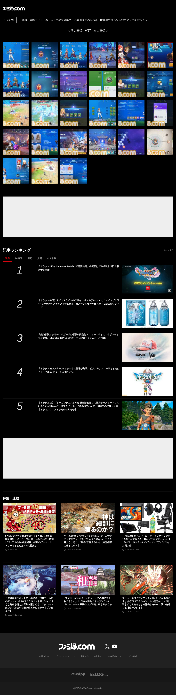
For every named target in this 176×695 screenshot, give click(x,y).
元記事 (9, 20)
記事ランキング (17, 250)
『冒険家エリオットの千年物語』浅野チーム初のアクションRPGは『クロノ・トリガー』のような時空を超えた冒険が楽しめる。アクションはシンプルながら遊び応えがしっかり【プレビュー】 (29, 604)
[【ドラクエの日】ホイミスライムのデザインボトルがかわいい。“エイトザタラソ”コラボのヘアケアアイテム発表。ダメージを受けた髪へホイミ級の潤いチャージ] (147, 313)
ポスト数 (51, 258)
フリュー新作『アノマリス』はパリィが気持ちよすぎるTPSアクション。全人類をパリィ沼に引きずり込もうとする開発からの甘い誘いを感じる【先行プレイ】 (146, 603)
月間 (39, 258)
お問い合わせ (45, 656)
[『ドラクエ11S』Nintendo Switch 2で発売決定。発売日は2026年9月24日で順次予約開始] (147, 279)
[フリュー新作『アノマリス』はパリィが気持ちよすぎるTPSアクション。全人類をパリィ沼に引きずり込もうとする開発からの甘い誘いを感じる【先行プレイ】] (146, 580)
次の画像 (99, 30)
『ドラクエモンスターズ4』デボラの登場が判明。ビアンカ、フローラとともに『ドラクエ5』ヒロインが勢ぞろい (78, 370)
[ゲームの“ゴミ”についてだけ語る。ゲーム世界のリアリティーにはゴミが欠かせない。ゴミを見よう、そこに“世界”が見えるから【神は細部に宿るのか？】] (88, 518)
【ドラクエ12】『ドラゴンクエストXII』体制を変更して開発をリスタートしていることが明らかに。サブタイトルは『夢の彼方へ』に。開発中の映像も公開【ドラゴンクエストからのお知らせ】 (78, 406)
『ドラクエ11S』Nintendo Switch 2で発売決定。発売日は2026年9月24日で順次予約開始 (78, 268)
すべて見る (168, 250)
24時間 (18, 258)
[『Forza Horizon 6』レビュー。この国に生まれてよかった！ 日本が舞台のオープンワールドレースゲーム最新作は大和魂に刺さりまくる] (88, 580)
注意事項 (98, 656)
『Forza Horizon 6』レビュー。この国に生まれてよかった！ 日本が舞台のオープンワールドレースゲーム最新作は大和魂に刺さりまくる (88, 601)
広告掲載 (133, 656)
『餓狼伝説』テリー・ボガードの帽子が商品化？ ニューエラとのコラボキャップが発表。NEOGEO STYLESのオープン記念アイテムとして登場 (78, 336)
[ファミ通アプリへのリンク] (78, 674)
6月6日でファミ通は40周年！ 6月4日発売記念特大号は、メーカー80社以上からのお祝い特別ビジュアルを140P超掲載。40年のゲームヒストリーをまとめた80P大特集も (29, 541)
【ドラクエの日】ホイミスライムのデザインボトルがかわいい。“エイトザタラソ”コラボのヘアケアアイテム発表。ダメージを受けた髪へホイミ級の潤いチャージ (78, 304)
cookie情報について (115, 656)
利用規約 (84, 656)
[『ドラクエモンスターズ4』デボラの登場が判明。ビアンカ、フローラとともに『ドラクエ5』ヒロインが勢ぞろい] (147, 381)
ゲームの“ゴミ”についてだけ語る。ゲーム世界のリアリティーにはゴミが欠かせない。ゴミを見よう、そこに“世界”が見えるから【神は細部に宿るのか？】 (88, 541)
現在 (7, 258)
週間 (29, 258)
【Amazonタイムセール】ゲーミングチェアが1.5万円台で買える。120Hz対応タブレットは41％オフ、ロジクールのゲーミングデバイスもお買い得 (146, 541)
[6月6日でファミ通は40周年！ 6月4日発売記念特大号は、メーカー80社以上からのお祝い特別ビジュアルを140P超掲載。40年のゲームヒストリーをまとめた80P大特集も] (29, 518)
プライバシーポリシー (65, 656)
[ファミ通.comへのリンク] (14, 8)
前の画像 (76, 30)
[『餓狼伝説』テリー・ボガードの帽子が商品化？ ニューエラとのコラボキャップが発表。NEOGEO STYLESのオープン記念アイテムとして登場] (147, 347)
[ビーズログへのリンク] (99, 674)
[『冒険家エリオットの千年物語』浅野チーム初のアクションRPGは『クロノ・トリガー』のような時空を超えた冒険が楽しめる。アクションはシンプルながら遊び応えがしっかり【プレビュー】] (29, 580)
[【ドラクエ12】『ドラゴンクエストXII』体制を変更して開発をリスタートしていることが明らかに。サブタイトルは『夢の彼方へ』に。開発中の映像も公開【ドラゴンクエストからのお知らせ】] (147, 415)
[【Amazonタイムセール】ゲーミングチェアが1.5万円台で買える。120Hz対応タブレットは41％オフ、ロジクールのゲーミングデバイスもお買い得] (146, 518)
